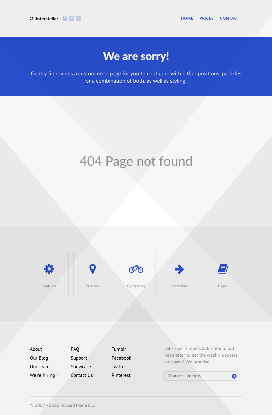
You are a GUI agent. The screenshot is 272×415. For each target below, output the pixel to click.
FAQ (75, 350)
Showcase (81, 367)
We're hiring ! (44, 376)
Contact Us (82, 376)
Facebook (121, 358)
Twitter (119, 367)
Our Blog (39, 358)
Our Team (39, 367)
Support (79, 358)
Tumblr (119, 350)
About (36, 350)
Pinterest (121, 376)
